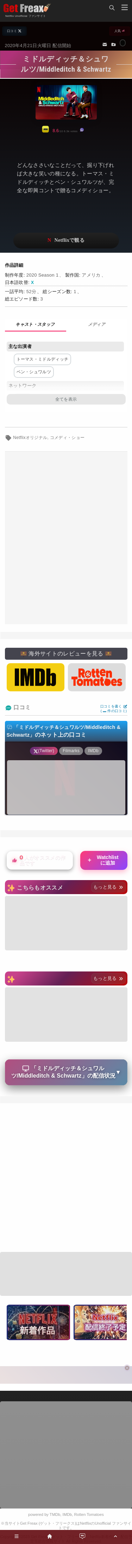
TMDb (55, 1514)
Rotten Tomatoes (89, 1514)
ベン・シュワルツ (34, 371)
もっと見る (108, 887)
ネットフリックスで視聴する (66, 240)
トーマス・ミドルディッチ (43, 359)
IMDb (67, 1514)
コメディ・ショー (67, 437)
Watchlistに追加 (103, 860)
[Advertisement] (66, 538)
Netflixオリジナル (30, 437)
